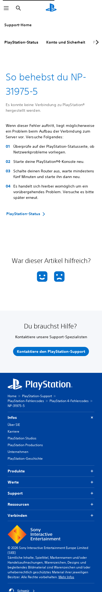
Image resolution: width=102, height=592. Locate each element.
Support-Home (18, 24)
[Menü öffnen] (6, 8)
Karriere (13, 431)
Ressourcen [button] (51, 504)
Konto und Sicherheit (65, 42)
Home (12, 396)
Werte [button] (51, 482)
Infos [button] (51, 417)
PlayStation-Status (21, 42)
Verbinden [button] (51, 515)
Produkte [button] (51, 471)
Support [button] (51, 493)
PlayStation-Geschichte (25, 458)
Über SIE (14, 424)
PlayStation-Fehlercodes (26, 401)
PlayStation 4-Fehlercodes (69, 401)
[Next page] (96, 42)
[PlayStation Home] (51, 8)
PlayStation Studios (22, 438)
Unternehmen (18, 451)
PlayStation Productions (25, 445)
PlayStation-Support (37, 396)
